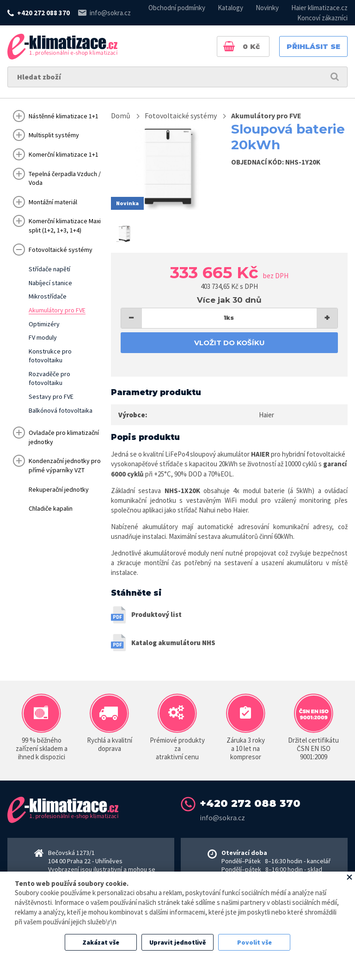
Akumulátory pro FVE (266, 115)
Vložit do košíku (229, 342)
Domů (120, 115)
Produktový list (156, 614)
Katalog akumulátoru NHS (173, 642)
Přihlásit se (313, 46)
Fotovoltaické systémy (181, 115)
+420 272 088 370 (43, 12)
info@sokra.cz (110, 12)
